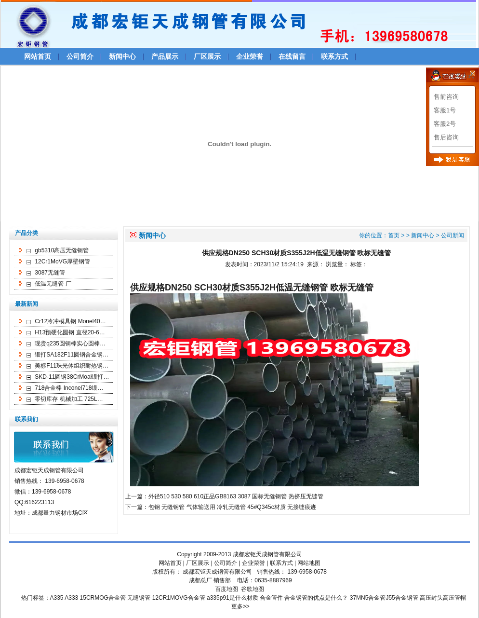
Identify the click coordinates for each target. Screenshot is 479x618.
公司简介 (80, 56)
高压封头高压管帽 (443, 597)
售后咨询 (446, 137)
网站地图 (308, 563)
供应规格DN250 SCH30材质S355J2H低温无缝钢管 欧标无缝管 (251, 287)
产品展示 (164, 56)
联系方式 (334, 56)
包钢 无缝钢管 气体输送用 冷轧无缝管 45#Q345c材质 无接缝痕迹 (232, 507)
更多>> (240, 606)
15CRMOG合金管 (103, 597)
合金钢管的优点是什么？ (316, 597)
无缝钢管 (138, 597)
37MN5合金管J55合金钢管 (384, 597)
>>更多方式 (458, 75)
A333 (71, 597)
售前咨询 (446, 96)
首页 (393, 235)
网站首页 (37, 56)
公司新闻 (452, 235)
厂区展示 (207, 56)
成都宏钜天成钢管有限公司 (267, 554)
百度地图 (226, 589)
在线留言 (292, 56)
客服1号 (445, 110)
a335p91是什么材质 (232, 597)
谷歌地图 (252, 589)
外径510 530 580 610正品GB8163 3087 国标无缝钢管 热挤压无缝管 (235, 496)
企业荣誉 (249, 56)
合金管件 (271, 597)
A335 (57, 597)
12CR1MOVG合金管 (178, 597)
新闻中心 (122, 56)
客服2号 (445, 123)
